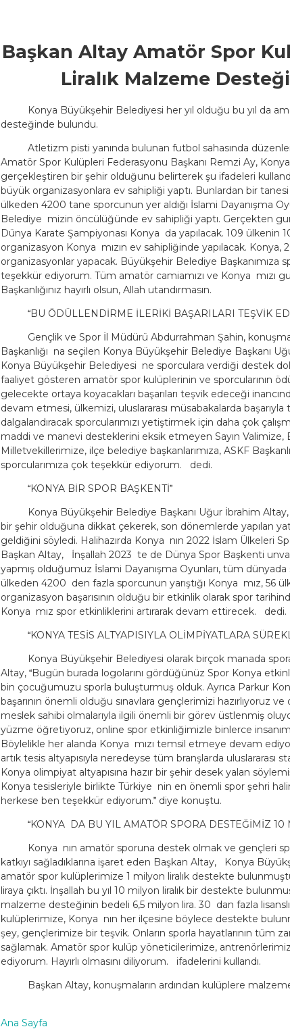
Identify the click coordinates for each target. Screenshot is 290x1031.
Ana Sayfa (24, 1023)
